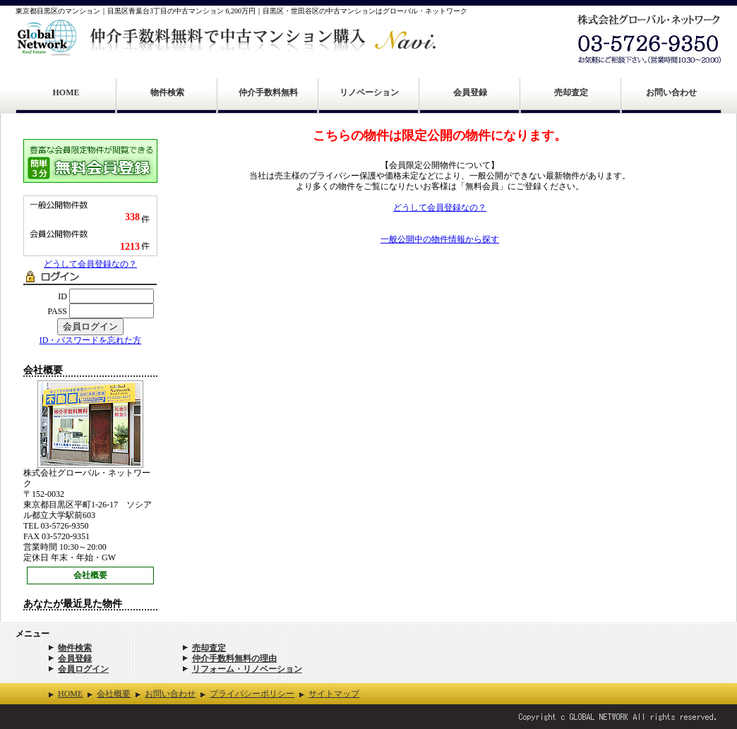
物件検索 (167, 92)
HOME (66, 92)
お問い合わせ (671, 92)
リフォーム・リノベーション (247, 669)
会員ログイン (83, 669)
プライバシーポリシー (252, 694)
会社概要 (90, 575)
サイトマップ (333, 694)
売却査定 (571, 92)
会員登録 (470, 92)
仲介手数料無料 (268, 92)
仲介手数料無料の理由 (234, 658)
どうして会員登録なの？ (90, 264)
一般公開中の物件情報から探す (440, 239)
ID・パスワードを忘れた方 (91, 340)
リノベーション (369, 92)
